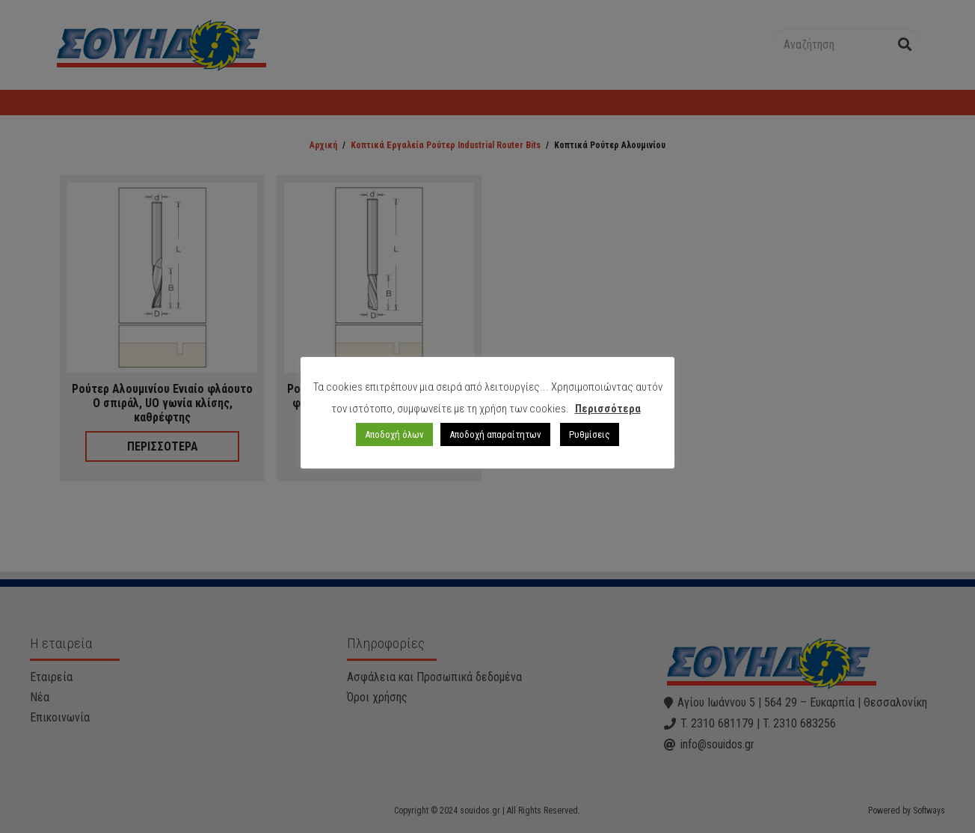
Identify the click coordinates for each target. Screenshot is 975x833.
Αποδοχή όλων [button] (394, 434)
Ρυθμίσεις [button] (589, 434)
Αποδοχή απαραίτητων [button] (495, 434)
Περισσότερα (608, 408)
